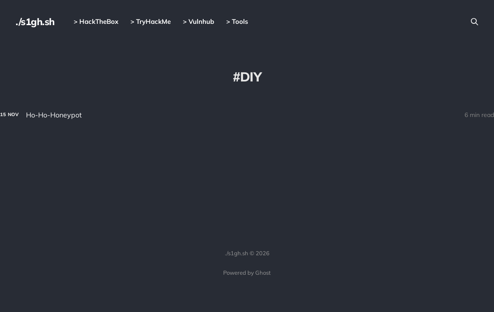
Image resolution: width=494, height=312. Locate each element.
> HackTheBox (96, 21)
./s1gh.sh (35, 21)
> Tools (237, 21)
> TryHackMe (150, 21)
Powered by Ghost (247, 272)
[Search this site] (474, 21)
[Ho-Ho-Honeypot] (247, 115)
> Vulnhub (198, 21)
